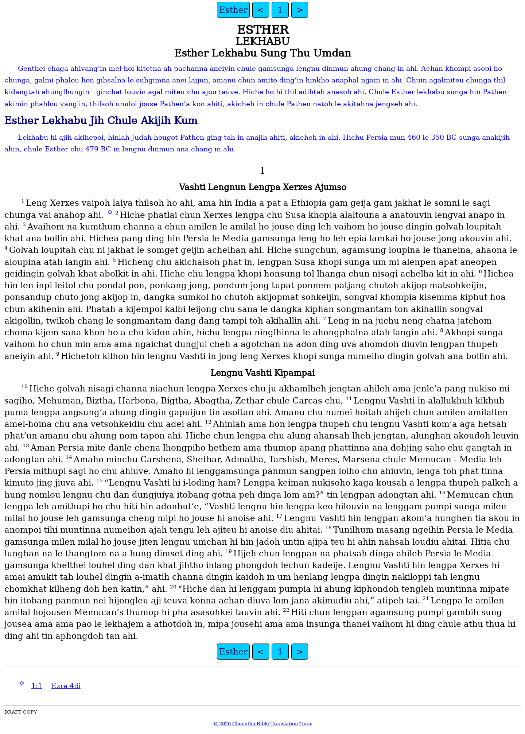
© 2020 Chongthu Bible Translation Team (262, 723)
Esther (233, 10)
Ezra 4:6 (66, 685)
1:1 (36, 685)
